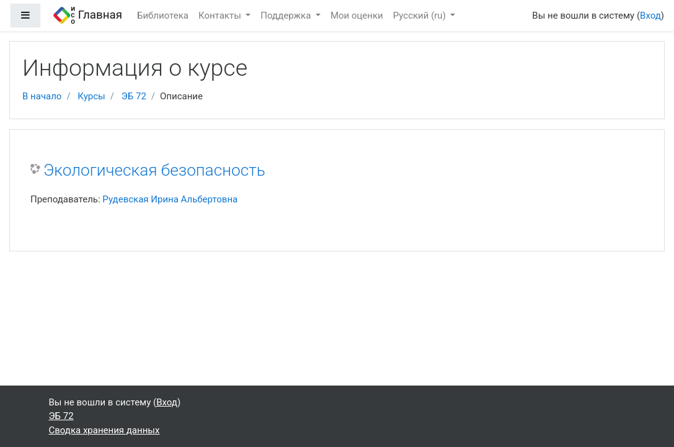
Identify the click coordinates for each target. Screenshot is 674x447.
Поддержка (286, 15)
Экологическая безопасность (154, 170)
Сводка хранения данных (104, 430)
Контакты (221, 15)
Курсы (91, 96)
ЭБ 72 (134, 96)
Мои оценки (356, 15)
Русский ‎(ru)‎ (420, 15)
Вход (650, 15)
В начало (41, 96)
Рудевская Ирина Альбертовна (169, 199)
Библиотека (162, 15)
